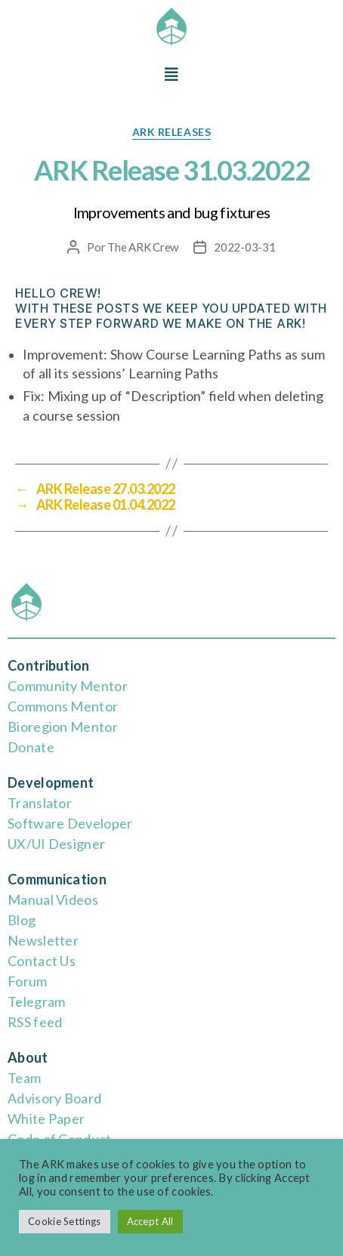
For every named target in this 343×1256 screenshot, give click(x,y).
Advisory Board (54, 1098)
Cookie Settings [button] (64, 1221)
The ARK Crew (142, 247)
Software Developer (70, 823)
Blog (22, 920)
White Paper (46, 1118)
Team (24, 1077)
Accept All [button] (150, 1221)
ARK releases (171, 131)
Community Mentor (68, 685)
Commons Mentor (63, 706)
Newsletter (43, 940)
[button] (171, 74)
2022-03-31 (244, 247)
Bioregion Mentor (63, 726)
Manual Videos (53, 899)
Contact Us (42, 960)
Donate (31, 747)
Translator (40, 803)
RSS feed (35, 1022)
